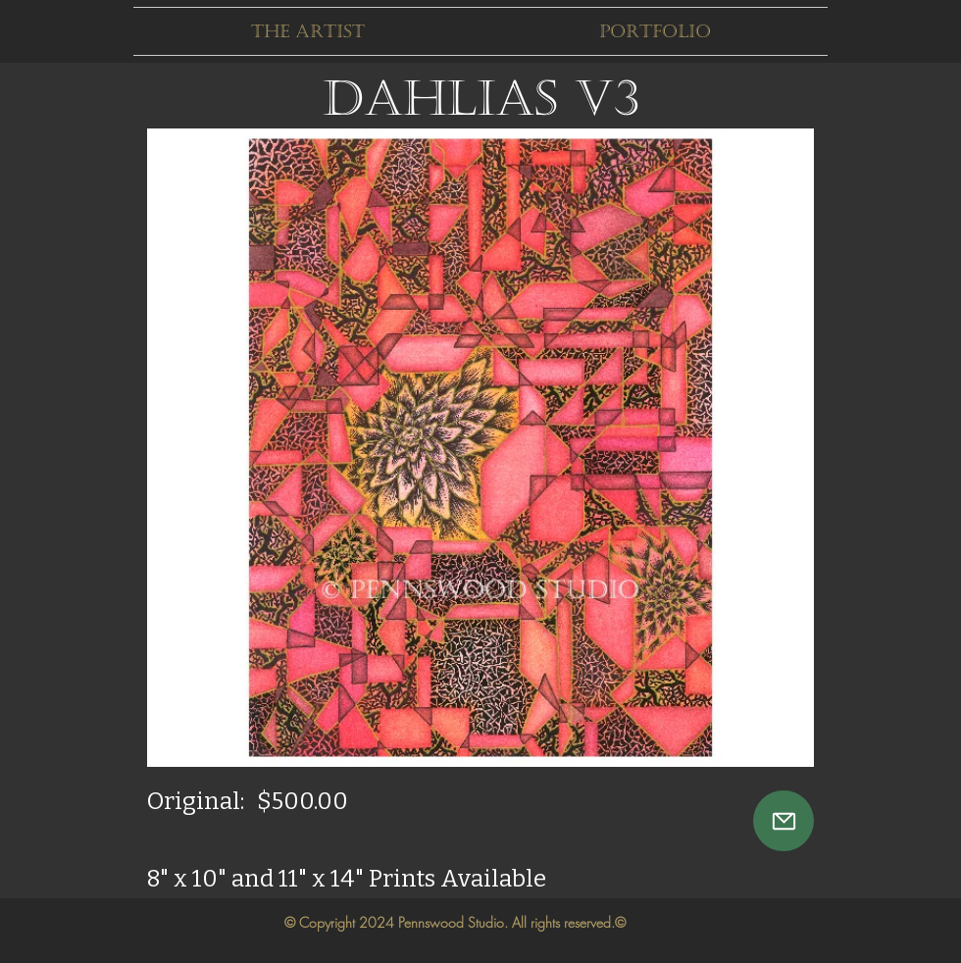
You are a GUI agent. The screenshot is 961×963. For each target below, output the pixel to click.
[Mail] (783, 820)
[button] (307, 31)
